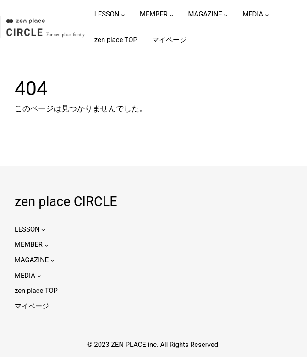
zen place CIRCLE (66, 201)
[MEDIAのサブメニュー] (267, 14)
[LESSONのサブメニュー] (123, 14)
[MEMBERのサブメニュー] (172, 14)
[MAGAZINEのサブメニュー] (226, 14)
